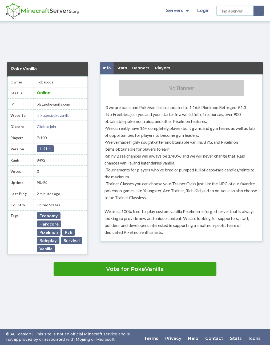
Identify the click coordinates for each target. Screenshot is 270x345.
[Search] (258, 11)
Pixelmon (48, 232)
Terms (159, 336)
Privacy (180, 336)
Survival (72, 240)
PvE (68, 232)
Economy (48, 215)
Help (199, 336)
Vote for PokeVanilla (135, 269)
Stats (238, 336)
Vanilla (46, 248)
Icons (255, 336)
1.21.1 (45, 148)
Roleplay (48, 240)
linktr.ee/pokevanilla (53, 115)
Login (203, 10)
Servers (177, 10)
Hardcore (49, 223)
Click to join (46, 126)
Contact (218, 336)
